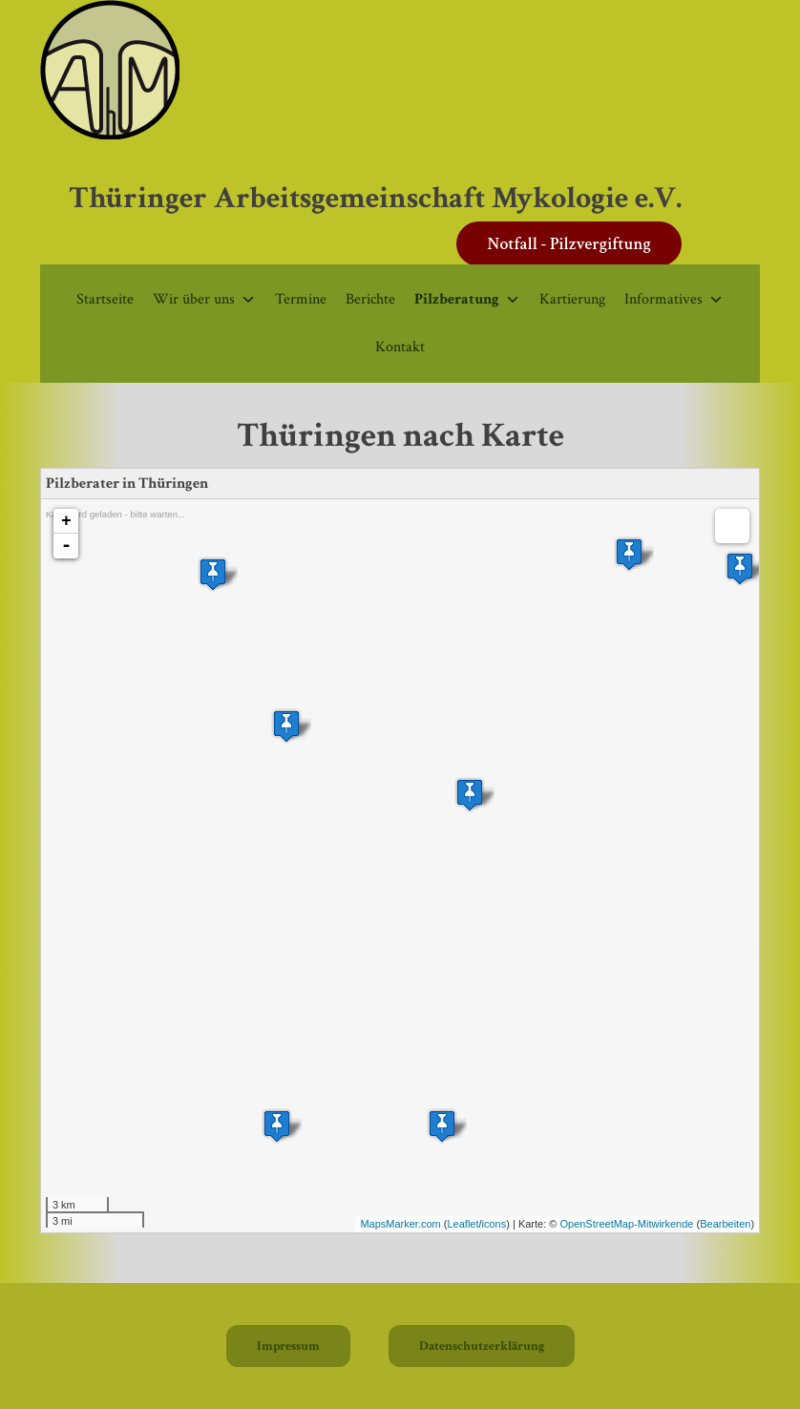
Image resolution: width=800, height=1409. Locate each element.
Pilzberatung (467, 299)
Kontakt (400, 347)
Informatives (674, 299)
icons (494, 1224)
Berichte (370, 299)
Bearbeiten (725, 1224)
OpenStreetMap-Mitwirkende (626, 1224)
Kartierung (572, 299)
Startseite (105, 299)
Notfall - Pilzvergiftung (569, 244)
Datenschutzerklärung (481, 1346)
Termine (300, 299)
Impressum (288, 1346)
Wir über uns (204, 299)
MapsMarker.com (400, 1224)
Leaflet (462, 1224)
